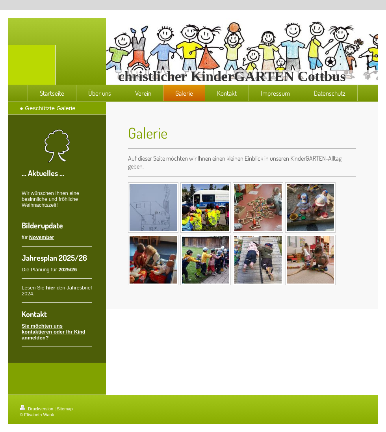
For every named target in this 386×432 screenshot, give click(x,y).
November (41, 237)
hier (50, 288)
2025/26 (67, 270)
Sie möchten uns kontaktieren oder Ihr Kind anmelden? (53, 332)
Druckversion (37, 408)
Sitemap (64, 408)
